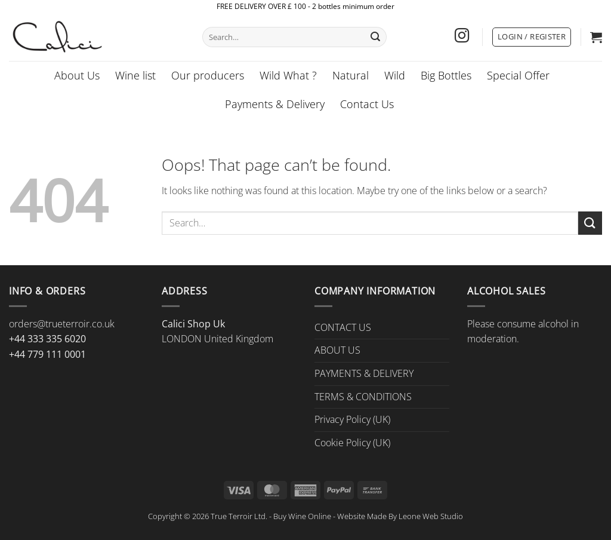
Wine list (135, 75)
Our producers (207, 75)
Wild (394, 75)
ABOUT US (337, 350)
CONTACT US (342, 327)
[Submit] (375, 37)
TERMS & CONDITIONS (363, 396)
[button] (531, 37)
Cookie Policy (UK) (352, 442)
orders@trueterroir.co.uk (62, 323)
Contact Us (367, 104)
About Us (77, 75)
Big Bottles (446, 75)
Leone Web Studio (431, 516)
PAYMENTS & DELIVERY (363, 373)
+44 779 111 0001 (47, 354)
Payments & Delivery (275, 104)
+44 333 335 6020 (47, 338)
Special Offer (518, 75)
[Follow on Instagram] (462, 37)
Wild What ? (288, 75)
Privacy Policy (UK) (352, 419)
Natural (350, 75)
